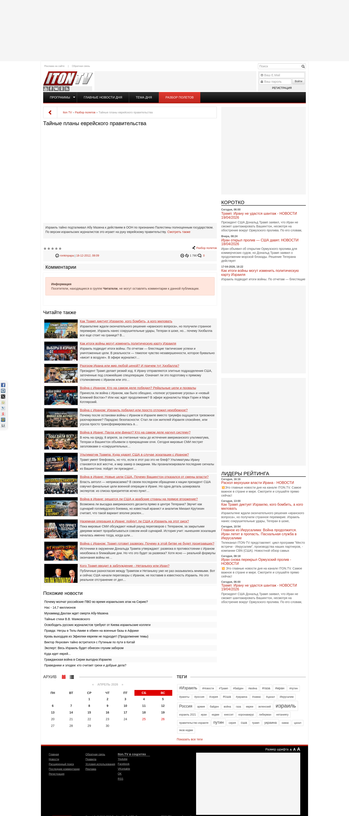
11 (144, 706)
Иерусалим (287, 696)
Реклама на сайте (54, 66)
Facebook (51, 88)
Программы (60, 97)
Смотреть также (179, 232)
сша (244, 722)
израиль (286, 706)
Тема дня (144, 97)
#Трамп (223, 688)
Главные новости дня (103, 97)
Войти (298, 81)
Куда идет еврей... (57, 654)
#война (252, 688)
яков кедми (186, 730)
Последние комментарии (64, 769)
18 (144, 712)
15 (89, 712)
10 (125, 706)
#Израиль (188, 688)
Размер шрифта (276, 749)
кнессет (228, 714)
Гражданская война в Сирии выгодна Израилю (78, 659)
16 (107, 712)
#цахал (270, 696)
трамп (256, 722)
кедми (215, 714)
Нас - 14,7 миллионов (60, 607)
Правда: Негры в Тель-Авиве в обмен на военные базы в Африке (91, 630)
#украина (241, 696)
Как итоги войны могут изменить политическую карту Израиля (128, 343)
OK (61, 88)
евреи (249, 706)
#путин (293, 688)
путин (218, 722)
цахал (297, 722)
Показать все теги (190, 739)
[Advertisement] (174, 30)
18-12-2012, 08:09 (87, 255)
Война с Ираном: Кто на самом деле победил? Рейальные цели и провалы (138, 388)
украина (270, 722)
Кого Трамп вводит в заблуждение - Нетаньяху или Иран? (124, 565)
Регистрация (282, 88)
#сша (227, 696)
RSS (67, 88)
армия (201, 706)
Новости (54, 759)
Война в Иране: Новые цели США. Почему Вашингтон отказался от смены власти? (144, 477)
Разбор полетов (180, 97)
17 (125, 712)
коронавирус (246, 714)
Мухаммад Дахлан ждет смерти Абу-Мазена (76, 613)
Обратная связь (81, 66)
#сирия (213, 696)
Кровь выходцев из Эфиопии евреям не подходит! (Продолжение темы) (96, 636)
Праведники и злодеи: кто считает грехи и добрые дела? (85, 665)
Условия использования (100, 764)
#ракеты (184, 696)
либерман (265, 714)
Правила (90, 759)
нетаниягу (282, 714)
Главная (54, 754)
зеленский (264, 706)
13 (53, 712)
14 (71, 712)
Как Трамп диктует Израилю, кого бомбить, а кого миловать (126, 321)
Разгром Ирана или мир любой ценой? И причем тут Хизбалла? (129, 365)
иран (204, 714)
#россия (199, 696)
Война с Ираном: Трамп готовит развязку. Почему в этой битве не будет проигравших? (147, 543)
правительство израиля (193, 722)
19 (163, 712)
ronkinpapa (67, 255)
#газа (266, 688)
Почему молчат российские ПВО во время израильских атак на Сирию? (96, 601)
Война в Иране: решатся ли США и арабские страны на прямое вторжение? (139, 499)
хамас (285, 722)
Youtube (45, 88)
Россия (185, 706)
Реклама (90, 769)
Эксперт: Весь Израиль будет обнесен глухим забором (84, 648)
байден (214, 706)
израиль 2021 (187, 714)
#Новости (208, 688)
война (227, 706)
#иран (279, 688)
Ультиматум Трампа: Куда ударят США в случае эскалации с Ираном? (134, 454)
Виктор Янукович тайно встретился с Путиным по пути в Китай (89, 642)
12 (163, 706)
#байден (238, 688)
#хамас (256, 696)
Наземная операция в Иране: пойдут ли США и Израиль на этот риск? (134, 521)
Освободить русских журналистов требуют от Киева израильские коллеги (97, 625)
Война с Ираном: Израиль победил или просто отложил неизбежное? (134, 410)
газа (238, 706)
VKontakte (56, 88)
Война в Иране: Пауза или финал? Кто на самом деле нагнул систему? (135, 432)
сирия (232, 722)
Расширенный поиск (61, 764)
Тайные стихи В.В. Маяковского (67, 619)
